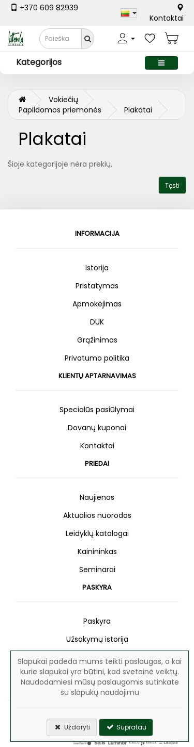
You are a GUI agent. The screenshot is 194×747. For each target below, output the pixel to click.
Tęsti (172, 185)
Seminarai (97, 569)
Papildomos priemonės (60, 110)
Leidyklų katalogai (97, 533)
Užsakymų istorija (97, 639)
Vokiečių (63, 99)
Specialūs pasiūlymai (97, 409)
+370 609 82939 (44, 8)
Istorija (97, 268)
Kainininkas (97, 551)
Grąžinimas (97, 340)
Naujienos (97, 497)
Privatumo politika (97, 358)
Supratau (126, 727)
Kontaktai (167, 13)
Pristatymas (97, 286)
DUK (97, 322)
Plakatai (138, 110)
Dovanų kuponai (97, 428)
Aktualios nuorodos (97, 515)
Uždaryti (71, 727)
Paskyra (97, 621)
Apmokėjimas (97, 304)
